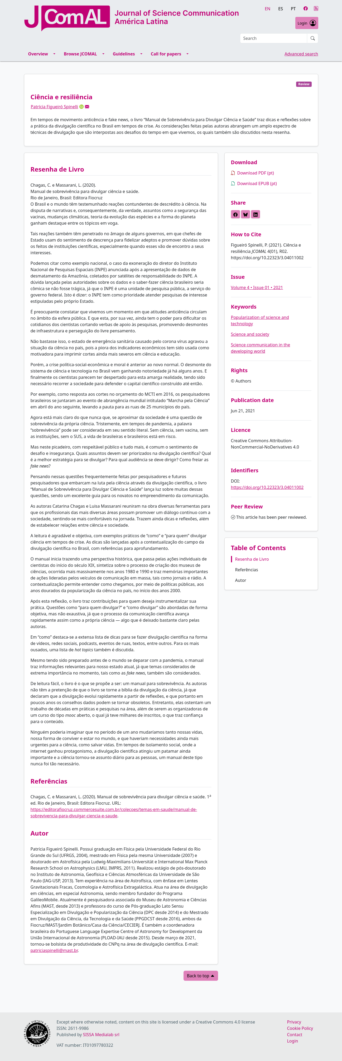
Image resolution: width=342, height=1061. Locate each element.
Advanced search (301, 54)
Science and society (250, 334)
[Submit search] (312, 38)
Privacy (294, 1022)
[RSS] (316, 8)
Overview (38, 54)
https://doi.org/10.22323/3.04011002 (267, 487)
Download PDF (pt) (252, 173)
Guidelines (124, 54)
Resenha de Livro (252, 559)
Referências (246, 570)
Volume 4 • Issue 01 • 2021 (257, 287)
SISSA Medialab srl (101, 1035)
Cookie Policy (300, 1028)
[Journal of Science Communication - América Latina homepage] (132, 18)
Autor (240, 580)
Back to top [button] (201, 976)
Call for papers (166, 54)
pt (293, 9)
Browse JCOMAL (80, 54)
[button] (87, 106)
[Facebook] (306, 8)
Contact (294, 1035)
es (280, 9)
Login (307, 23)
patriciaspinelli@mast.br (54, 950)
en (267, 9)
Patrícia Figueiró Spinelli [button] (54, 107)
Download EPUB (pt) (254, 183)
